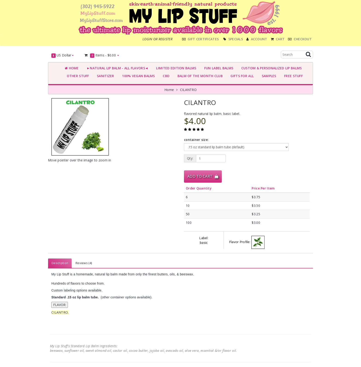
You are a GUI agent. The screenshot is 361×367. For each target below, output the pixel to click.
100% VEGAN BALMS (137, 76)
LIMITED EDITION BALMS (175, 68)
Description (60, 263)
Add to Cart (202, 176)
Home (72, 68)
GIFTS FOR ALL (241, 76)
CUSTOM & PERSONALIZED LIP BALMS (270, 68)
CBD (165, 76)
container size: (196, 139)
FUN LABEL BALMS (217, 68)
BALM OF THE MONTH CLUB (199, 76)
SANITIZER (104, 76)
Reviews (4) (84, 263)
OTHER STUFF (77, 76)
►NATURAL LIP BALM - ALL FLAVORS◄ (116, 68)
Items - (101, 55)
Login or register (157, 39)
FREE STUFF (292, 76)
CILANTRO (188, 89)
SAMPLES (268, 76)
